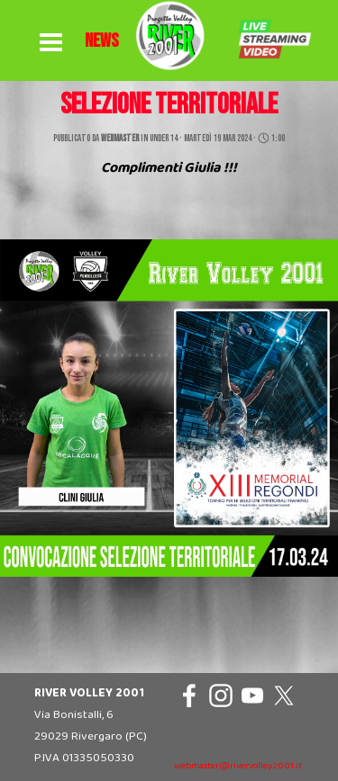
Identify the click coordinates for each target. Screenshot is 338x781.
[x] (283, 695)
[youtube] (252, 695)
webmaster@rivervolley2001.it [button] (238, 766)
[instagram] (220, 695)
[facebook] (189, 695)
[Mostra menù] (51, 43)
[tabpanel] (101, 41)
